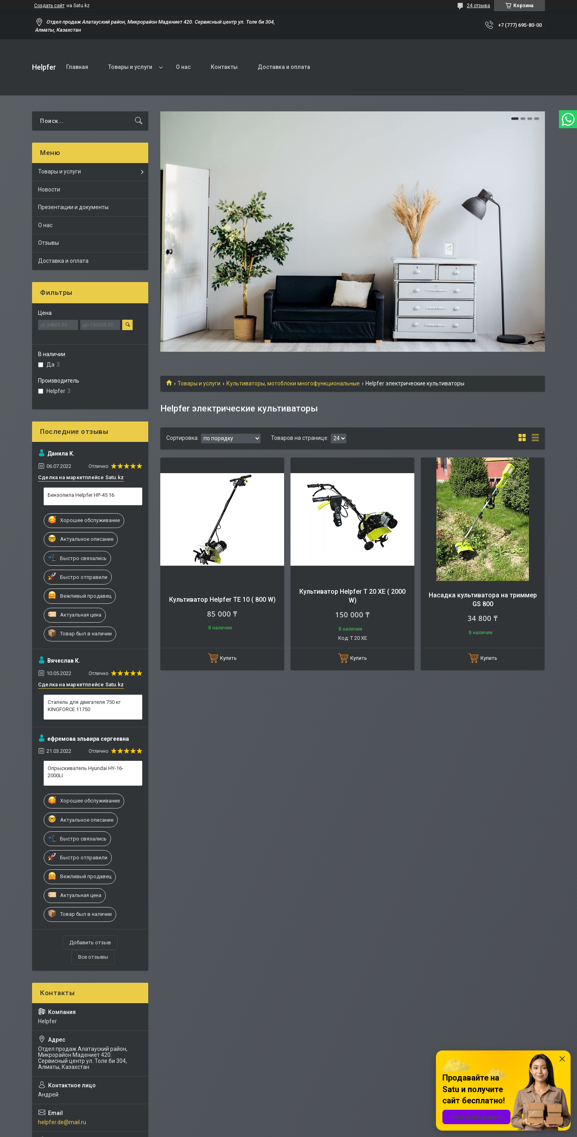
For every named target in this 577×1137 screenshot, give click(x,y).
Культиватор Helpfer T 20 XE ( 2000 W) (352, 596)
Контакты (224, 67)
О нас (183, 67)
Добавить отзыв (90, 942)
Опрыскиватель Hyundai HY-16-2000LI (85, 771)
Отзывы (48, 243)
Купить (228, 658)
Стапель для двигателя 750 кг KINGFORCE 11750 (84, 705)
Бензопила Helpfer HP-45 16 (81, 495)
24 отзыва (478, 5)
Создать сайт (49, 5)
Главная (77, 67)
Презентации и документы (73, 207)
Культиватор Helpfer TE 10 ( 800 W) (222, 599)
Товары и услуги (130, 67)
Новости (49, 189)
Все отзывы (93, 957)
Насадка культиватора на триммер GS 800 (483, 599)
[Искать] (138, 121)
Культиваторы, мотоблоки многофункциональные (293, 383)
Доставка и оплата (284, 67)
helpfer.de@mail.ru (62, 1122)
